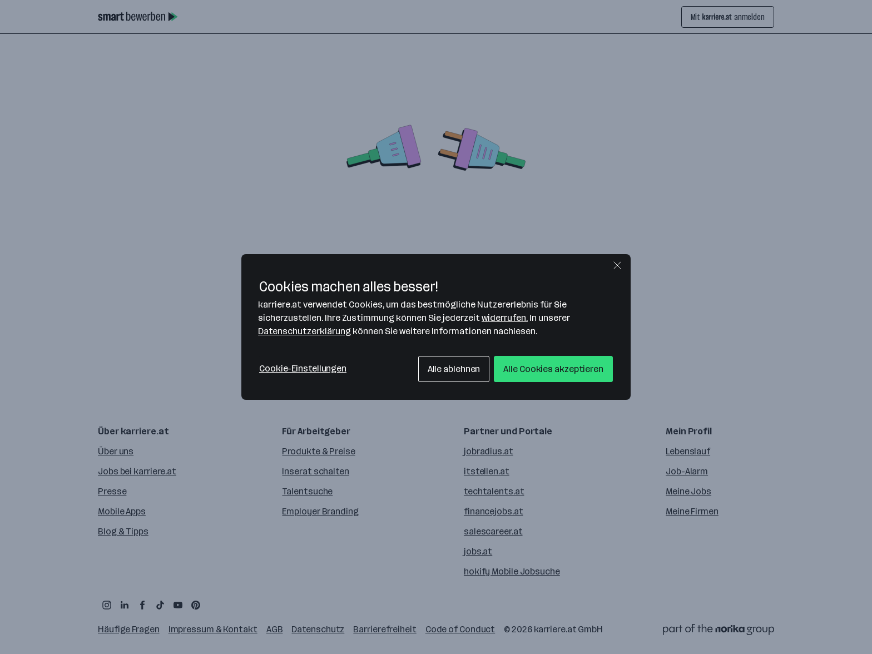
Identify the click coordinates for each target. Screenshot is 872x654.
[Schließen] (617, 265)
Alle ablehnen (454, 369)
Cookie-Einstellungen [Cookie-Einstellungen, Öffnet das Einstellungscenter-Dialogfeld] (302, 368)
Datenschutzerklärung (304, 331)
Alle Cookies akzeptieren (553, 369)
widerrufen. (505, 318)
